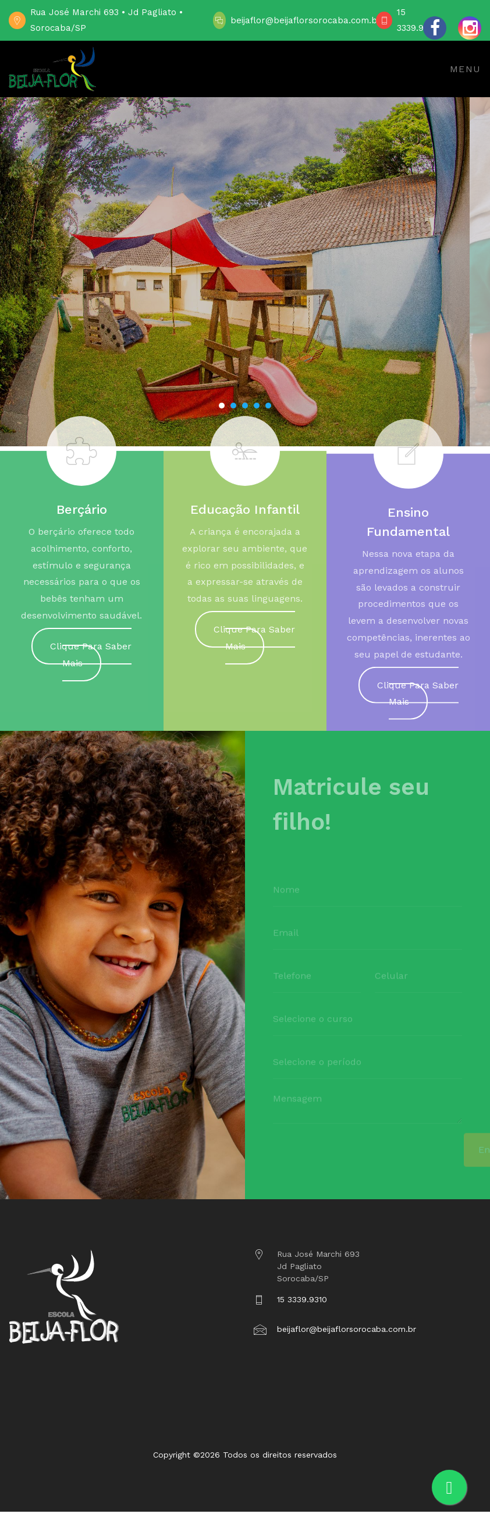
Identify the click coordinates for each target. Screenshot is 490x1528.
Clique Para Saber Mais (91, 660)
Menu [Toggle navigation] (465, 68)
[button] (222, 405)
